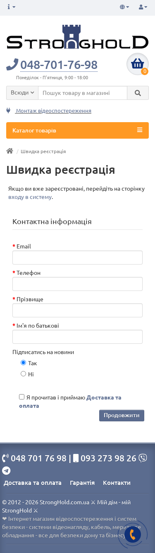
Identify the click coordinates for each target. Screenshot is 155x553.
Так (29, 363)
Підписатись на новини (43, 352)
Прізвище (30, 299)
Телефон (29, 272)
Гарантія (82, 482)
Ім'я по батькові (38, 325)
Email (24, 246)
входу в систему (30, 197)
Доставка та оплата (33, 482)
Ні (27, 374)
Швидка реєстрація (43, 151)
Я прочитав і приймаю (70, 401)
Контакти (117, 482)
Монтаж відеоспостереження (48, 111)
